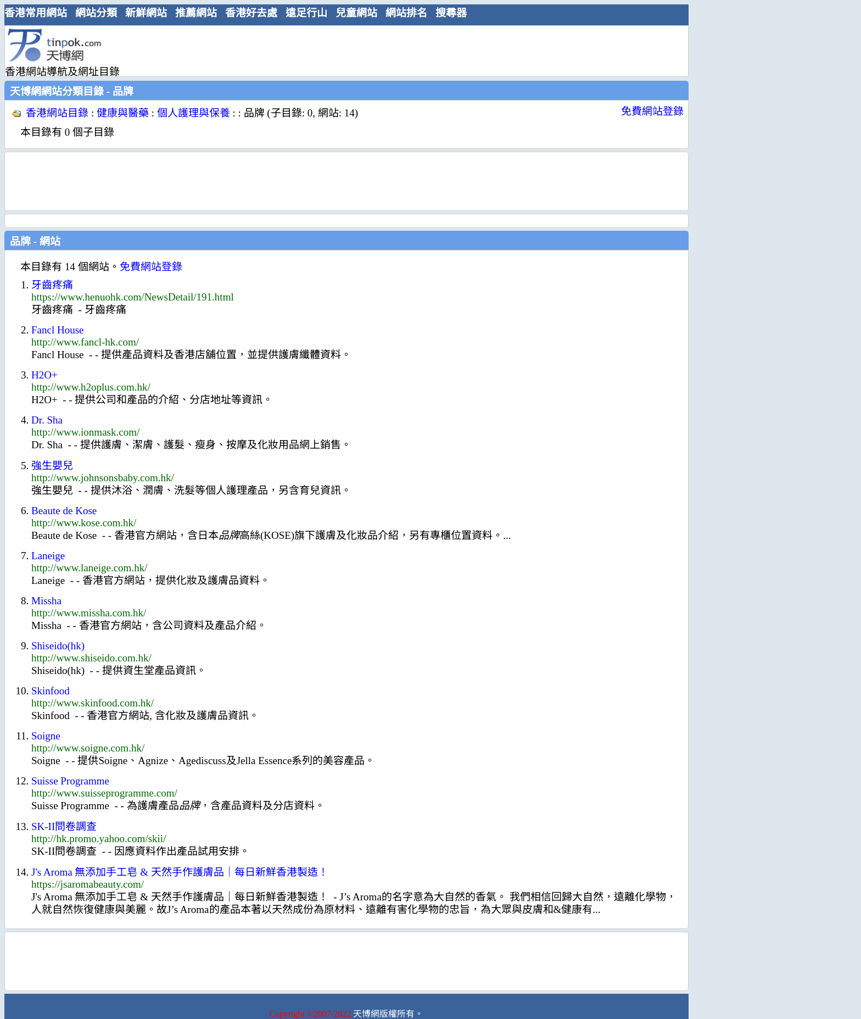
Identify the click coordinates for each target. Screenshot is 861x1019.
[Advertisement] (342, 50)
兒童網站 (356, 13)
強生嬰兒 (52, 465)
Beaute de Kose (64, 510)
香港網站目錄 (57, 113)
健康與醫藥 (123, 113)
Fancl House (57, 330)
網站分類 (96, 13)
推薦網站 (196, 13)
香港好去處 (251, 13)
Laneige (48, 555)
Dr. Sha (47, 420)
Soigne (45, 736)
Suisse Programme (70, 781)
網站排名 (406, 13)
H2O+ (44, 375)
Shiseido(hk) (58, 646)
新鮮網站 (146, 13)
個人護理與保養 (193, 113)
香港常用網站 (35, 13)
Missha (46, 600)
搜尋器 (451, 13)
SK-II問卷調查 (64, 826)
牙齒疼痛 (52, 285)
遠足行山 (306, 13)
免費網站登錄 (652, 111)
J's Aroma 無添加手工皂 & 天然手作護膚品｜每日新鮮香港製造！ (179, 872)
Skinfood (50, 691)
